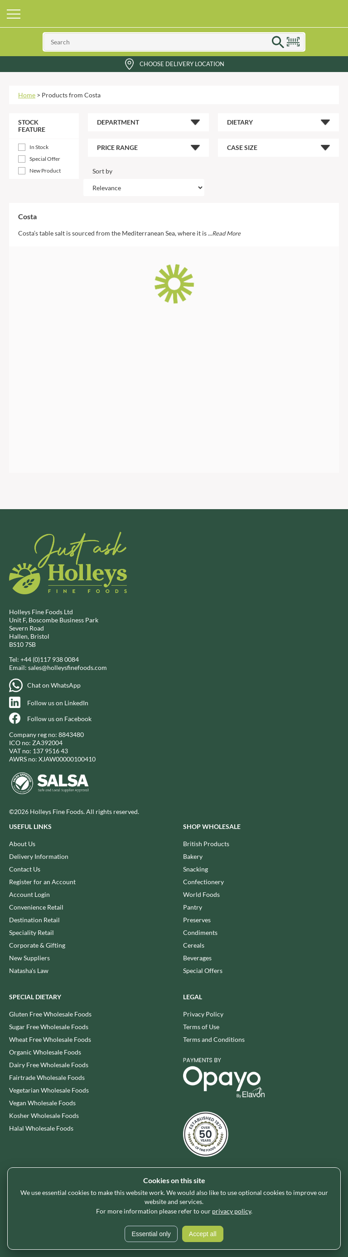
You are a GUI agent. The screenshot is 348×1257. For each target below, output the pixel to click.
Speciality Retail (31, 932)
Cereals (193, 945)
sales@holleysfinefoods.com (67, 667)
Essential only (150, 1234)
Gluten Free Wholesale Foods (50, 1014)
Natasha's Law (28, 970)
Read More (226, 233)
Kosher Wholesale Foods (44, 1115)
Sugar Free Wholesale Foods (48, 1027)
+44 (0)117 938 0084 (49, 659)
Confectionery (203, 882)
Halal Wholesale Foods (41, 1128)
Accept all (203, 1234)
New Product (45, 170)
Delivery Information (38, 856)
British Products (206, 844)
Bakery (193, 856)
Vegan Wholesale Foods (42, 1103)
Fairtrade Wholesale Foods (47, 1077)
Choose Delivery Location (182, 63)
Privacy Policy (203, 1014)
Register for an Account (42, 882)
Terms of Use (201, 1027)
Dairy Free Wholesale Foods (48, 1065)
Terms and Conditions (214, 1039)
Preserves (197, 920)
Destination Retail (34, 920)
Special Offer (44, 158)
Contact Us (24, 869)
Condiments (200, 932)
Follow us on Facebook (59, 718)
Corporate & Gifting (37, 945)
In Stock (38, 147)
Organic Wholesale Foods (45, 1052)
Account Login (29, 894)
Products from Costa (71, 95)
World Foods (201, 894)
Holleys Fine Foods (174, 13)
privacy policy (231, 1211)
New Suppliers (29, 958)
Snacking (195, 869)
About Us (22, 844)
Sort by (102, 171)
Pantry (192, 907)
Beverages (197, 958)
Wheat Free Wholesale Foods (50, 1039)
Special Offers (202, 970)
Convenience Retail (36, 907)
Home (26, 95)
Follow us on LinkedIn (57, 703)
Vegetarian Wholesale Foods (49, 1090)
